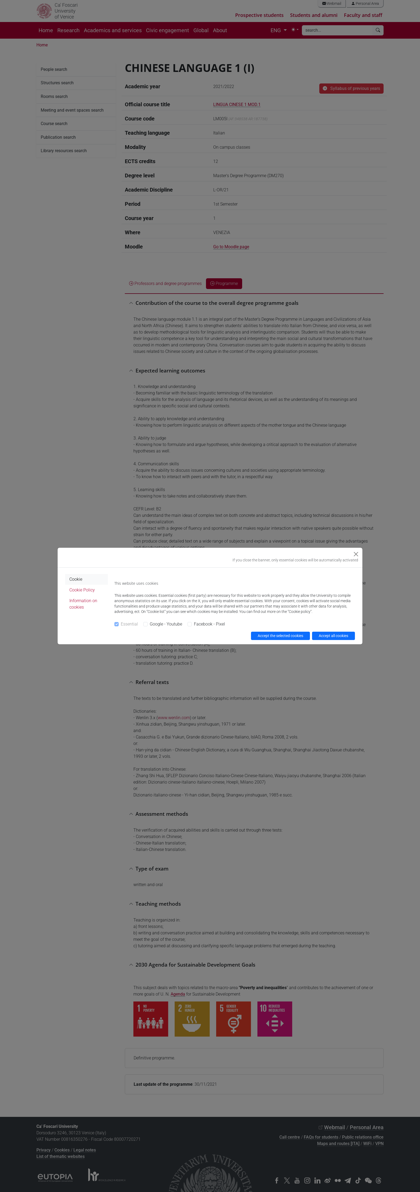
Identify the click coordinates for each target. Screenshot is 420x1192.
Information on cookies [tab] (83, 604)
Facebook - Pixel (209, 624)
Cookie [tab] (75, 579)
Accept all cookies (333, 636)
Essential (129, 624)
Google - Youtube (166, 624)
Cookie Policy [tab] (82, 590)
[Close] (356, 554)
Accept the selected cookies (280, 636)
